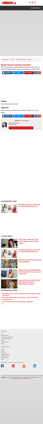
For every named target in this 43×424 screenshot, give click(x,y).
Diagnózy (3, 351)
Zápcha (30, 59)
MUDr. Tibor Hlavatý (14, 123)
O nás (2, 333)
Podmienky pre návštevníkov (7, 337)
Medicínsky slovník (5, 354)
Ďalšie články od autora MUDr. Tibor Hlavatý (21, 128)
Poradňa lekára (4, 357)
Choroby (3, 349)
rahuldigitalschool (7, 299)
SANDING (29, 378)
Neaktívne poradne (21, 59)
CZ (2, 303)
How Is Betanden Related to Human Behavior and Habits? (17, 301)
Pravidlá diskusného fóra (6, 338)
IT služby (21, 378)
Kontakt (2, 343)
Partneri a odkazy (5, 342)
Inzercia (2, 340)
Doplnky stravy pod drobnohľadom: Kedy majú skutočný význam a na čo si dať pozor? (29, 271)
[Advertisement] (21, 21)
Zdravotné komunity (5, 356)
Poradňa (12, 59)
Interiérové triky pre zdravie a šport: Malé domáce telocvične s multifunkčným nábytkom (29, 282)
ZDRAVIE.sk (5, 59)
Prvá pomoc (3, 352)
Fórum (2, 359)
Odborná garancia (5, 335)
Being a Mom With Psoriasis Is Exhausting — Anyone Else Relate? (20, 297)
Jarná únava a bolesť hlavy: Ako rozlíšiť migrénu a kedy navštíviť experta (28, 241)
